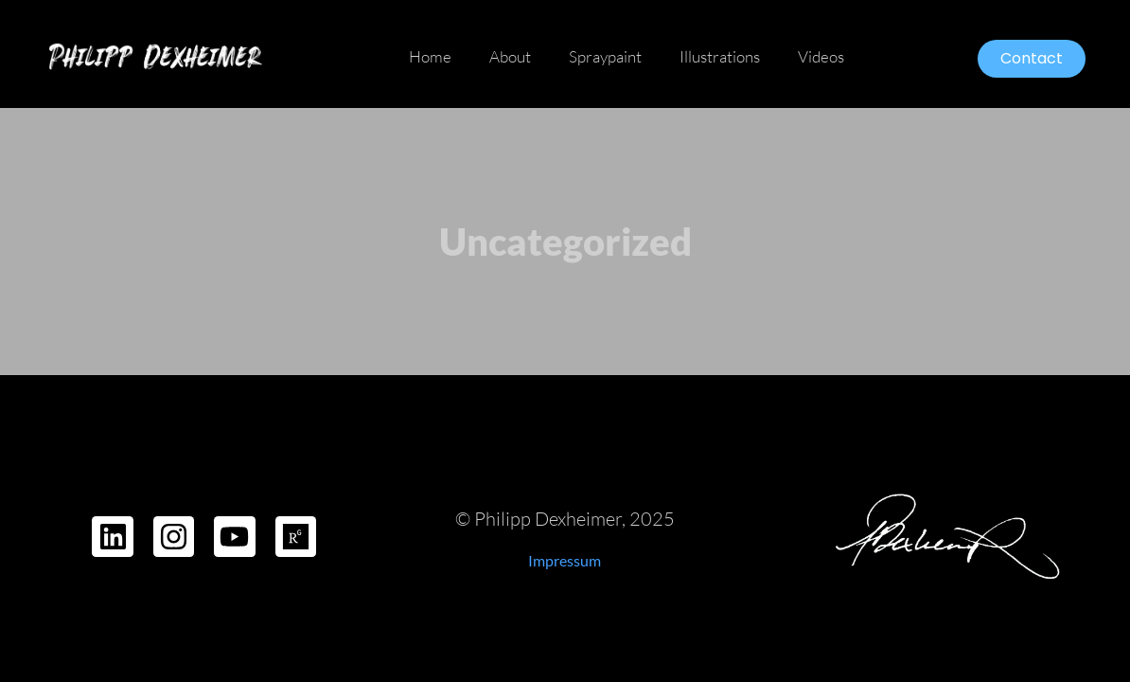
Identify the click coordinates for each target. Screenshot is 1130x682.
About (510, 56)
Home (430, 56)
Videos (821, 56)
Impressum (564, 560)
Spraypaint (605, 56)
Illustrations (720, 56)
